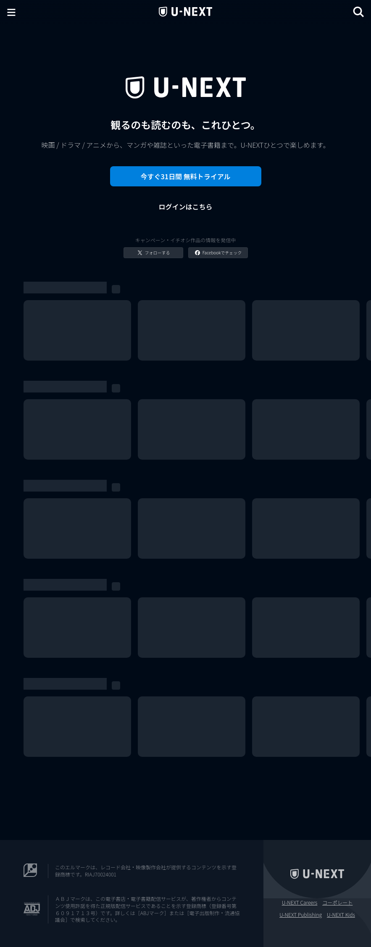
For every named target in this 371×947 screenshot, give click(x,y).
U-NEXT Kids (341, 914)
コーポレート (337, 902)
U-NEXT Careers (300, 902)
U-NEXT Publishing (300, 914)
